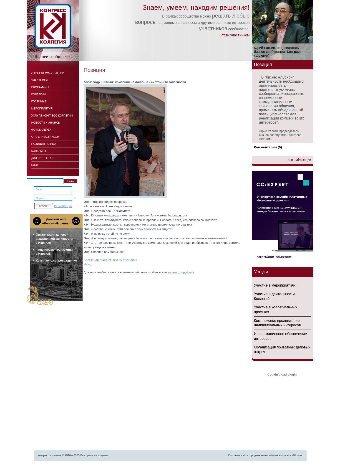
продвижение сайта (262, 455)
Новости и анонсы (45, 122)
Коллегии (38, 94)
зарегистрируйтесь (181, 272)
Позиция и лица (43, 143)
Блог (35, 165)
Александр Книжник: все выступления (110, 260)
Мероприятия (42, 108)
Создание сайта (238, 455)
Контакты (38, 150)
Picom (297, 455)
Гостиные (39, 101)
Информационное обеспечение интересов (280, 336)
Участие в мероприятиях (275, 285)
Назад (88, 264)
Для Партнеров (42, 158)
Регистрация (63, 206)
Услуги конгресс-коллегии (52, 115)
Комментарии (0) (268, 147)
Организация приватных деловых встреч (282, 349)
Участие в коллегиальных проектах (275, 309)
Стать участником (234, 35)
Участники (39, 80)
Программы (40, 87)
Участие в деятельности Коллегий (274, 296)
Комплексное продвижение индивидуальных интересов (277, 323)
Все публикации (299, 160)
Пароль (40, 198)
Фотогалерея (41, 129)
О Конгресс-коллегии (47, 73)
